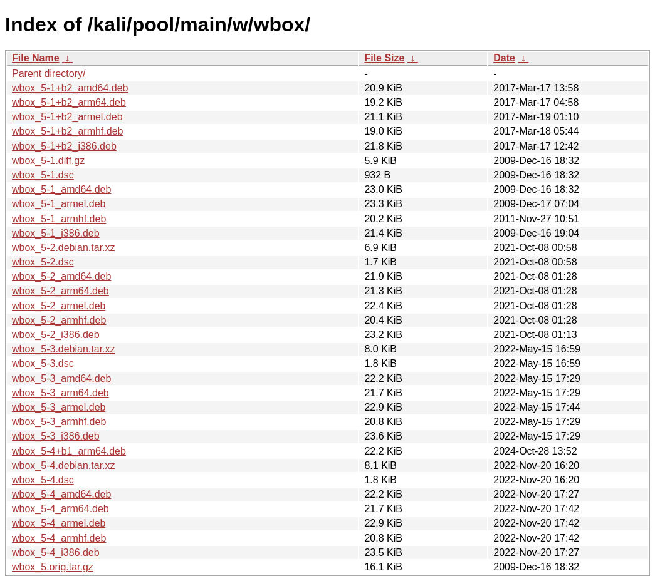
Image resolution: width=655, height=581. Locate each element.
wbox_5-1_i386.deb (56, 233)
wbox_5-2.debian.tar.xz (63, 247)
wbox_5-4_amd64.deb (61, 494)
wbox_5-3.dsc (43, 363)
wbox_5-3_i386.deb (56, 436)
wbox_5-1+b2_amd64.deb (70, 88)
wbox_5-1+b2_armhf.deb (67, 131)
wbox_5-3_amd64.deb (61, 378)
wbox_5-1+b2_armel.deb (67, 116)
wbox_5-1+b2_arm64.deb (69, 102)
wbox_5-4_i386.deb (56, 552)
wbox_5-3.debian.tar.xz (63, 349)
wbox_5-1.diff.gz (48, 160)
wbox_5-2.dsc (43, 262)
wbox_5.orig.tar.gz (52, 567)
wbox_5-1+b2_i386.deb (64, 146)
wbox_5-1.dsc (43, 175)
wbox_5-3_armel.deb (58, 407)
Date (504, 58)
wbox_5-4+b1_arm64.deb (69, 451)
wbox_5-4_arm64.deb (60, 508)
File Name (36, 58)
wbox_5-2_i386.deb (56, 334)
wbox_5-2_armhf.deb (59, 320)
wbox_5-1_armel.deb (58, 203)
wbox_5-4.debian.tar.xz (63, 465)
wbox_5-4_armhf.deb (59, 538)
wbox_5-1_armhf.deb (59, 218)
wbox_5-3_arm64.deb (60, 393)
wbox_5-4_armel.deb (58, 523)
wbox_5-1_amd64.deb (61, 189)
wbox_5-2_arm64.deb (60, 290)
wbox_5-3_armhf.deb (59, 421)
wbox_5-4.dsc (43, 480)
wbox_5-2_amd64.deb (61, 276)
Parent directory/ (48, 73)
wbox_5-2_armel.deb (58, 306)
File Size (384, 58)
